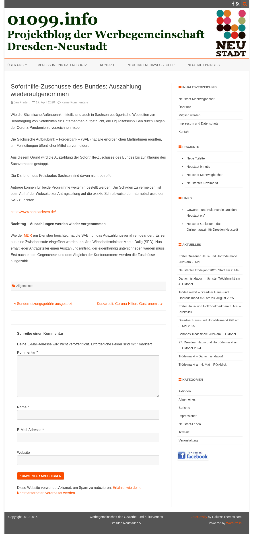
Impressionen (188, 416)
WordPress (233, 523)
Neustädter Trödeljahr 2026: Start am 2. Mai (209, 270)
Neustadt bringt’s (204, 65)
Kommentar (27, 352)
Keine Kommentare (75, 102)
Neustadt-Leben (190, 424)
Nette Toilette (196, 158)
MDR (28, 235)
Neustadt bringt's (198, 166)
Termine (184, 432)
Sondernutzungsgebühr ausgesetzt (43, 304)
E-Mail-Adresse (30, 430)
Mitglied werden (189, 115)
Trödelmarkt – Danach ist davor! (201, 356)
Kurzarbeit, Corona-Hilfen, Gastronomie (129, 304)
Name (23, 407)
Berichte (184, 407)
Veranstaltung (188, 440)
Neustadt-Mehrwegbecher (151, 65)
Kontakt (107, 65)
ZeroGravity (199, 517)
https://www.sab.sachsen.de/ (33, 212)
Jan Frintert (21, 102)
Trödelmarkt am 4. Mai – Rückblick (202, 364)
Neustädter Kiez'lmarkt (202, 183)
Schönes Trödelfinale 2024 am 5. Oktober (207, 334)
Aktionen (185, 391)
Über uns (16, 65)
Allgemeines (24, 286)
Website (23, 452)
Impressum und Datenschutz (62, 65)
